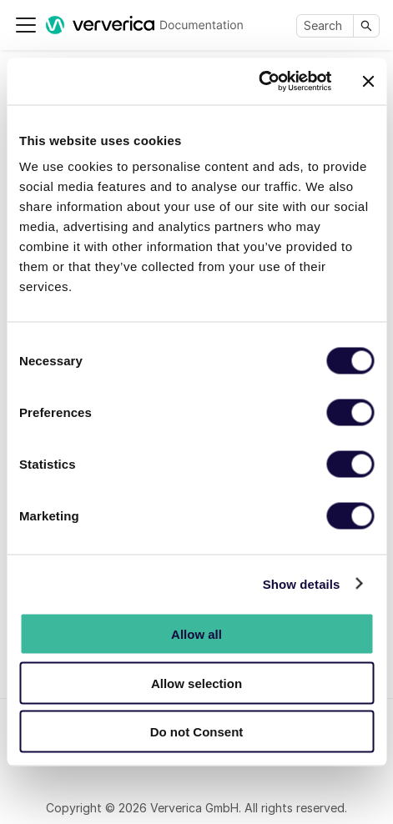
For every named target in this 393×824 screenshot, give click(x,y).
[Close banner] (368, 81)
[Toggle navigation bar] (25, 25)
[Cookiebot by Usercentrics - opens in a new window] (258, 82)
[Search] (327, 26)
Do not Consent (197, 732)
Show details (301, 583)
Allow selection (196, 683)
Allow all (196, 634)
